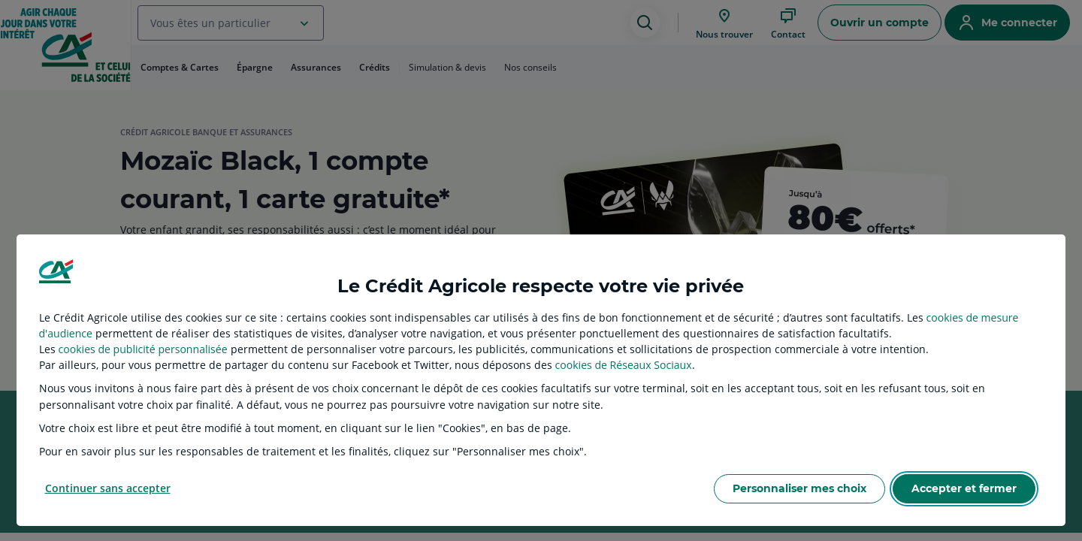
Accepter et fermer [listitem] (964, 488)
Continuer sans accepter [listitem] (108, 488)
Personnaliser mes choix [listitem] (799, 488)
